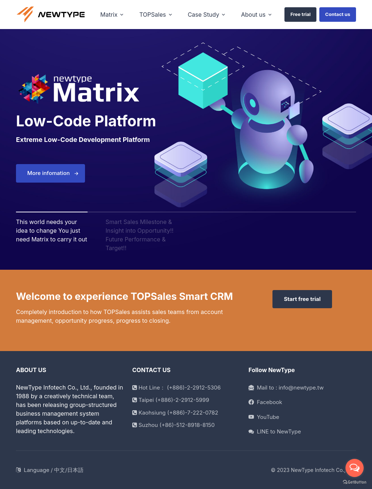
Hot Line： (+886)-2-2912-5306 (176, 387)
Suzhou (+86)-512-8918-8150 (173, 424)
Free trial (300, 14)
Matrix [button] (108, 14)
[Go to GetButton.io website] (354, 482)
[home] (51, 14)
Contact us (337, 14)
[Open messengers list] (354, 468)
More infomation (48, 173)
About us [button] (253, 14)
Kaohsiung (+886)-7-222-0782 (175, 412)
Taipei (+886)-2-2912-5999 (170, 399)
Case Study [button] (203, 14)
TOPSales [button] (152, 14)
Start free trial (302, 299)
